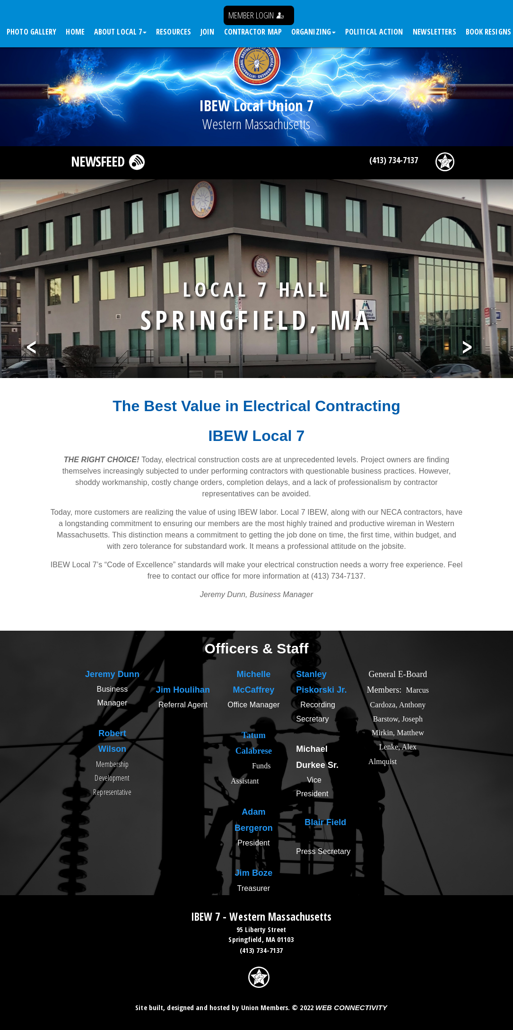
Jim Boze (254, 873)
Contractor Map (253, 31)
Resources (173, 31)
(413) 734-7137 (393, 160)
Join (207, 31)
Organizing (313, 31)
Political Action (374, 31)
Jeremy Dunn (112, 674)
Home (75, 31)
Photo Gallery (31, 31)
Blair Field (325, 822)
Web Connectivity (351, 1008)
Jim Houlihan (183, 690)
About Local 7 (120, 31)
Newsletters (434, 31)
